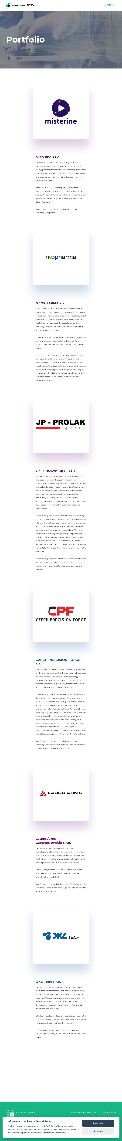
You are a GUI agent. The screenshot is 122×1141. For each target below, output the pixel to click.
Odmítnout (98, 1131)
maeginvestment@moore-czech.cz (84, 1112)
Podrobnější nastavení (54, 1132)
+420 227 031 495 (109, 1112)
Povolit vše (98, 1123)
